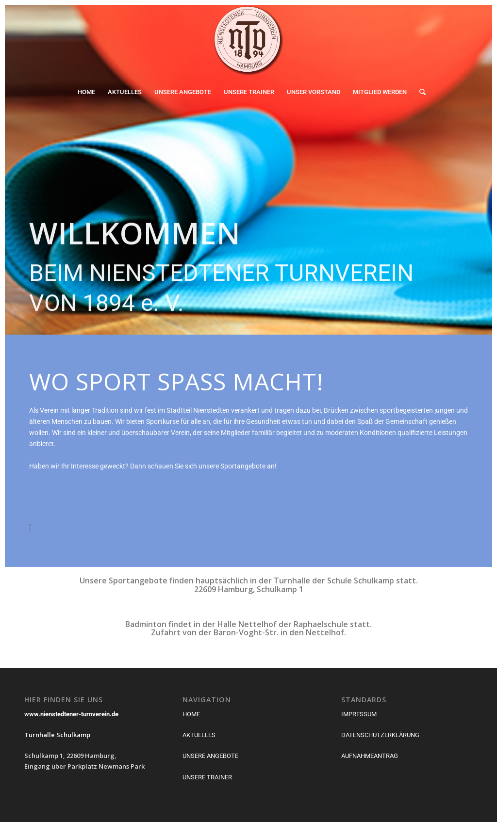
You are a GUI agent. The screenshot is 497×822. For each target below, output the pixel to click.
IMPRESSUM (359, 714)
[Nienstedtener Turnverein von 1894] (248, 40)
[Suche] (419, 92)
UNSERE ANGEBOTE (210, 755)
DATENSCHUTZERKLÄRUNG (380, 735)
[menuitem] (86, 92)
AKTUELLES (198, 735)
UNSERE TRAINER (207, 777)
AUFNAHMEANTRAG (369, 755)
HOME (191, 714)
